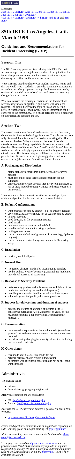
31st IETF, (18, 11)
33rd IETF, (43, 11)
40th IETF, (7, 17)
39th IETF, (30, 14)
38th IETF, (18, 14)
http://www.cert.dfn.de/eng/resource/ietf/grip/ (31, 417)
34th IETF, (54, 11)
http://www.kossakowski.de (44, 443)
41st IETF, (18, 17)
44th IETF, (42, 17)
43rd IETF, (30, 17)
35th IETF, (66, 11)
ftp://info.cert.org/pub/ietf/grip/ (29, 400)
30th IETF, (7, 11)
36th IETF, (7, 14)
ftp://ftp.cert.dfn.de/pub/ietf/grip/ (34, 403)
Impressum (47, 451)
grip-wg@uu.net (57, 429)
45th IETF (54, 17)
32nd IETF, (31, 11)
